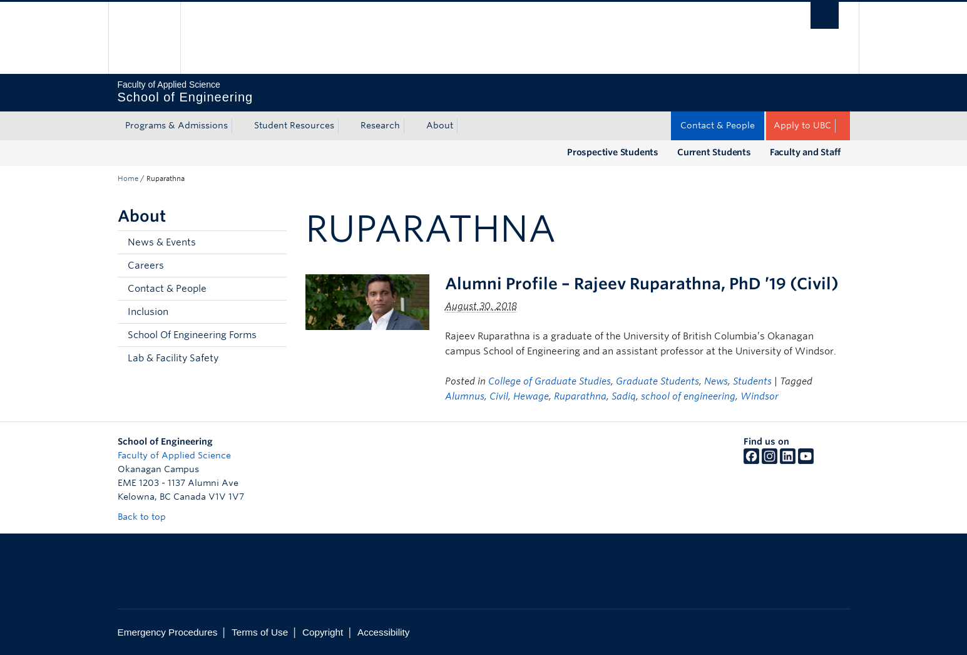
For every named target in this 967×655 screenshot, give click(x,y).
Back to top (148, 517)
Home (128, 178)
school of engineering (688, 396)
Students (752, 381)
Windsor (759, 396)
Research (380, 125)
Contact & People (717, 125)
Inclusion (148, 311)
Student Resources (294, 125)
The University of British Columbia (144, 38)
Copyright (322, 632)
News (716, 381)
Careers (146, 265)
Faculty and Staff (805, 152)
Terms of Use (260, 632)
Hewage (531, 396)
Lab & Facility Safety (173, 358)
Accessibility (383, 632)
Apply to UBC (802, 125)
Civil (498, 396)
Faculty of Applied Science (174, 455)
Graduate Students (657, 381)
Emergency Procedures (168, 632)
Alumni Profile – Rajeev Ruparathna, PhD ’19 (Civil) (642, 283)
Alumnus (464, 396)
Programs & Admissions (176, 125)
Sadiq (623, 396)
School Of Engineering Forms (192, 335)
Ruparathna (580, 396)
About (439, 125)
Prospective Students (612, 152)
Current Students (714, 152)
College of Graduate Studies (549, 381)
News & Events (162, 242)
